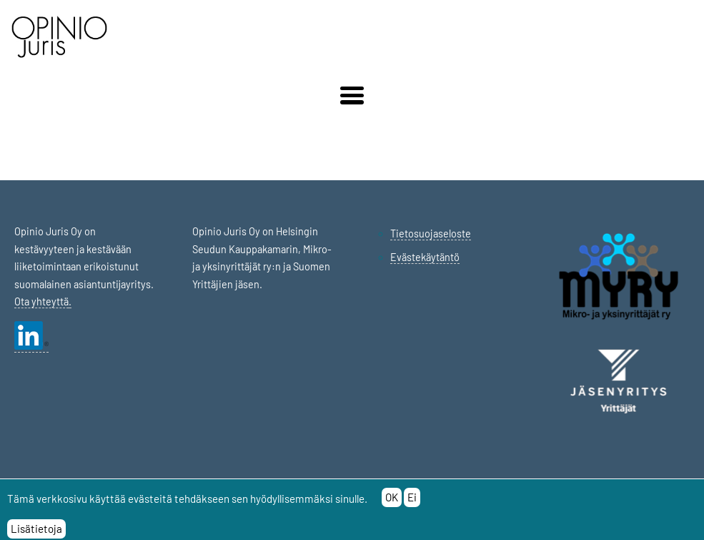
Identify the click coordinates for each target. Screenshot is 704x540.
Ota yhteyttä (41, 301)
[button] (352, 96)
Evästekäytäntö (425, 257)
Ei (412, 501)
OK (391, 501)
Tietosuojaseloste (430, 233)
